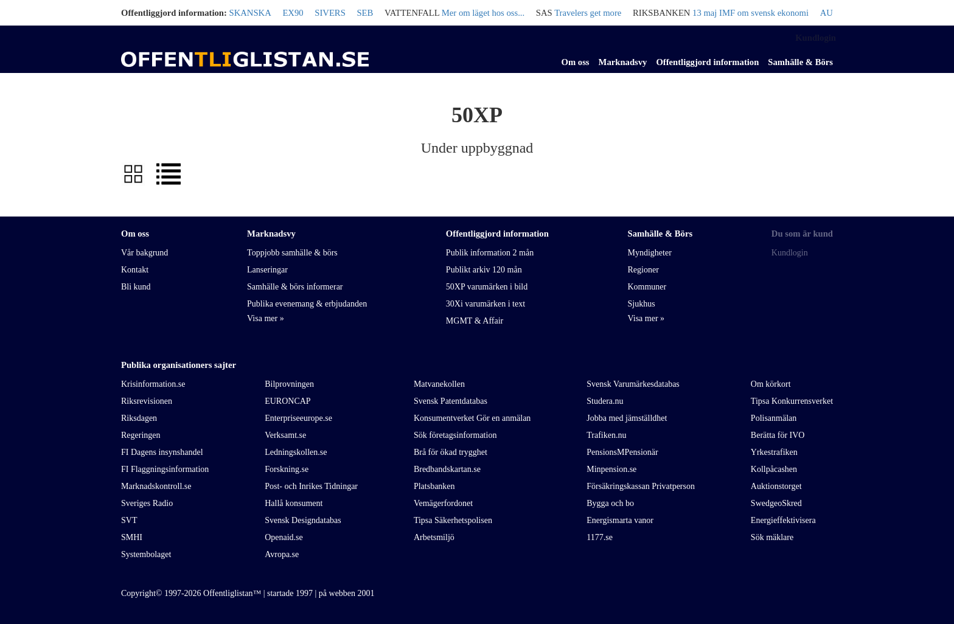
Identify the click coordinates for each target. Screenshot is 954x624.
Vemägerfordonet (443, 503)
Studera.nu (605, 401)
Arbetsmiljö (434, 537)
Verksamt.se (285, 435)
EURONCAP (287, 401)
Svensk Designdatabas (303, 520)
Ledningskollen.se (296, 452)
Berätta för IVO (778, 435)
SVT (129, 520)
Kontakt (134, 269)
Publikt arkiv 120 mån (484, 269)
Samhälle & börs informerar (295, 286)
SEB (365, 13)
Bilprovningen (289, 384)
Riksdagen (139, 418)
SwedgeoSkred (776, 503)
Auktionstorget (776, 486)
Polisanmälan (773, 418)
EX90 (292, 13)
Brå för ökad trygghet (450, 452)
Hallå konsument (293, 503)
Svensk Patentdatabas (450, 401)
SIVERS (330, 13)
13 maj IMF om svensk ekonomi (750, 13)
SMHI (131, 537)
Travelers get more (587, 13)
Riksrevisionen (146, 401)
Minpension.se (611, 469)
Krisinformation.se (153, 384)
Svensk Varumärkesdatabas (633, 384)
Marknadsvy (623, 62)
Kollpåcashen (774, 469)
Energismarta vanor (620, 520)
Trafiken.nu (606, 435)
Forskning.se (286, 469)
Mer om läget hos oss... (483, 13)
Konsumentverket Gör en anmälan (472, 418)
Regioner (642, 269)
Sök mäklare (772, 537)
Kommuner (646, 286)
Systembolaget (146, 554)
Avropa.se (282, 554)
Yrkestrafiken (774, 452)
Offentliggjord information (707, 62)
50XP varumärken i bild (486, 286)
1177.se (600, 537)
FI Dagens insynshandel (162, 452)
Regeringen (141, 435)
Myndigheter (649, 252)
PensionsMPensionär (622, 452)
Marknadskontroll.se (156, 486)
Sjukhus (641, 303)
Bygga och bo (610, 503)
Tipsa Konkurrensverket (792, 401)
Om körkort (771, 384)
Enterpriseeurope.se (298, 418)
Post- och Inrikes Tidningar (311, 486)
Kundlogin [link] (815, 38)
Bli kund (136, 286)
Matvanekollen (439, 384)
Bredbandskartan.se (447, 469)
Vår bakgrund (144, 252)
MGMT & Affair (474, 320)
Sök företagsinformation (455, 435)
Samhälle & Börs (800, 62)
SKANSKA (250, 13)
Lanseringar (267, 269)
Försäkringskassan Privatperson (641, 486)
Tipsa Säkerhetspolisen (453, 520)
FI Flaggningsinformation (165, 469)
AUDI (831, 13)
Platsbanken (434, 486)
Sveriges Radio (147, 503)
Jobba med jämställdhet (627, 418)
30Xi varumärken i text (485, 303)
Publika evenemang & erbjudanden (307, 303)
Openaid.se (284, 537)
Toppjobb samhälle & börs (292, 252)
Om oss (576, 62)
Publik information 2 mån (490, 252)
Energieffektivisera (783, 520)
